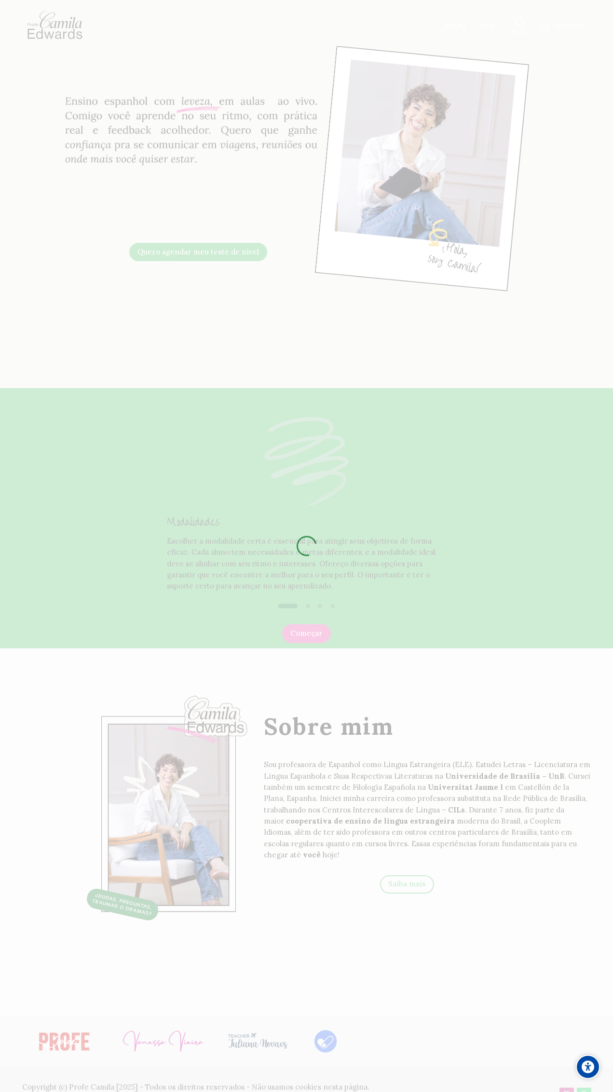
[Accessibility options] (588, 1067)
